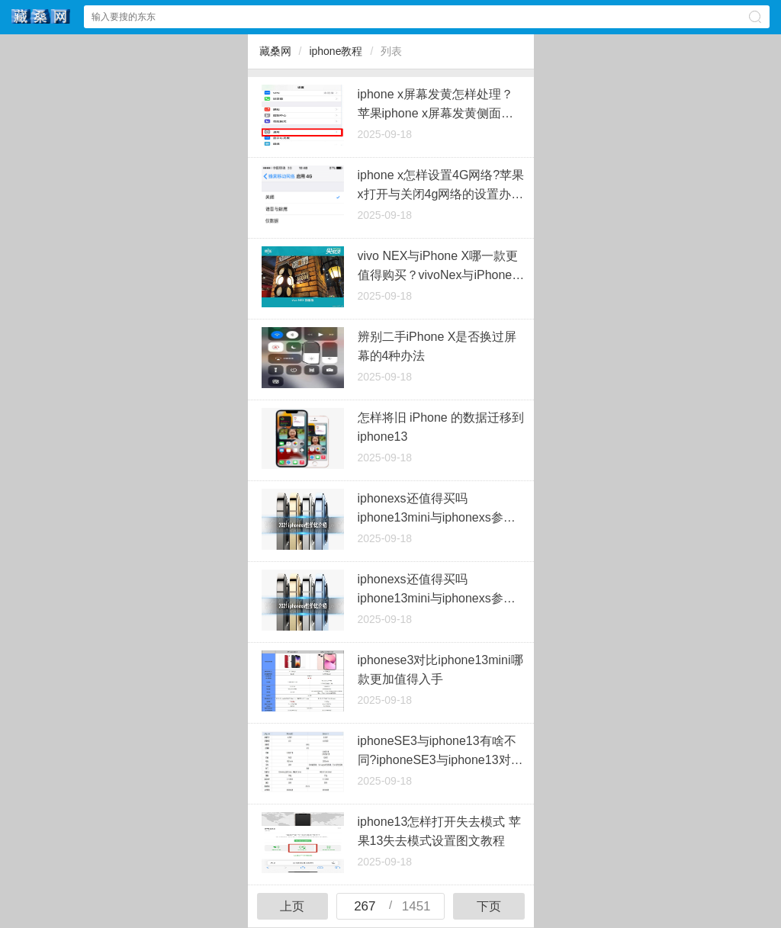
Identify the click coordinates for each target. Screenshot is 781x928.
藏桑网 (275, 51)
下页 (489, 906)
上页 (292, 906)
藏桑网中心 (41, 16)
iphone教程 (335, 51)
